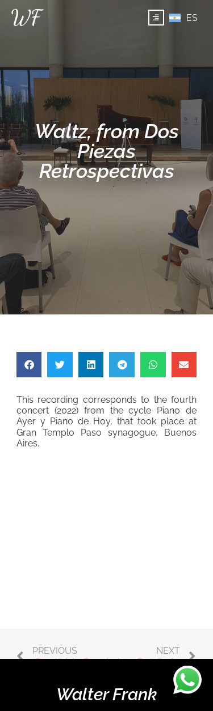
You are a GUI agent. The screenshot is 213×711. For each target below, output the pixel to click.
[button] (29, 364)
